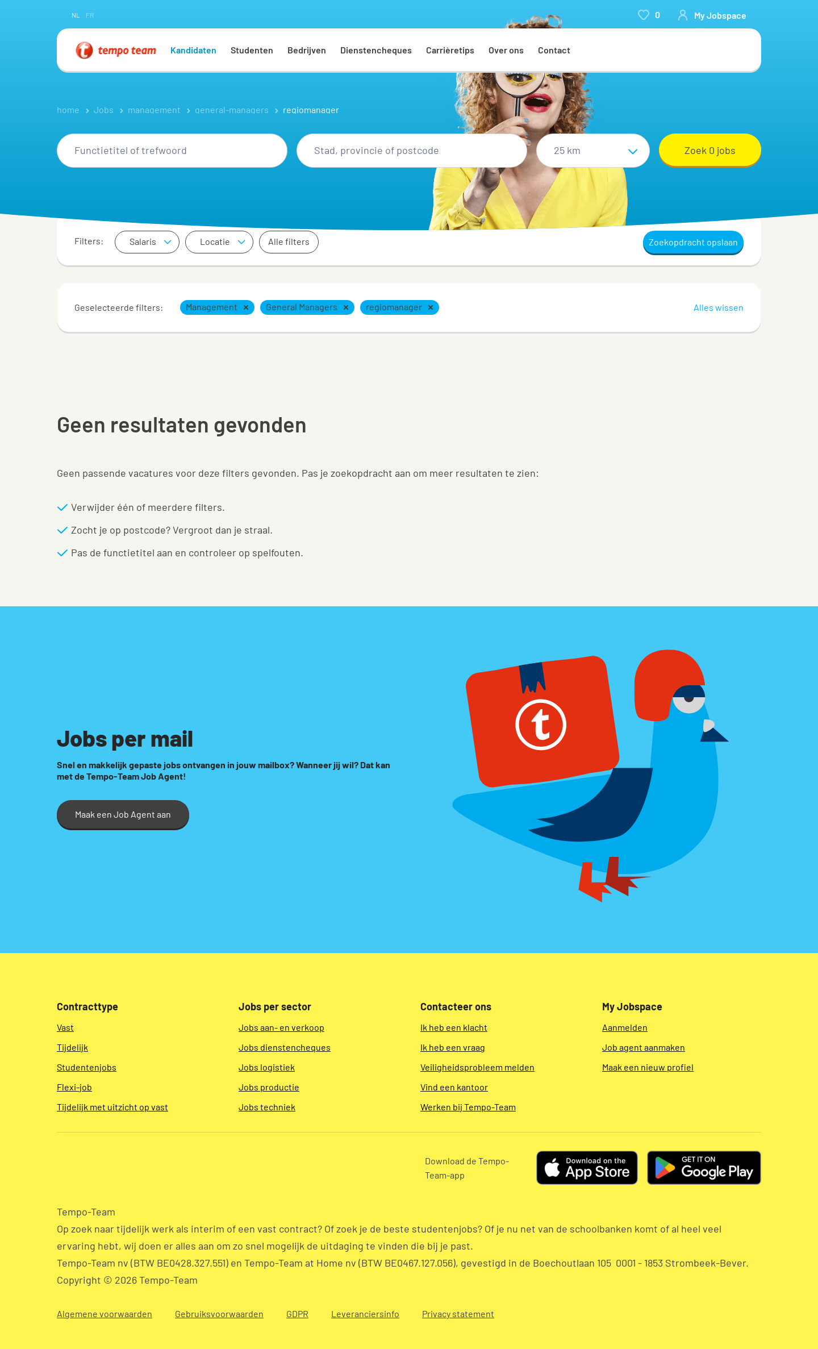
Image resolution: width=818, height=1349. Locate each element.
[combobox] (172, 151)
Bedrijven (306, 49)
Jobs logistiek (267, 1066)
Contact (554, 49)
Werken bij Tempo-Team (468, 1106)
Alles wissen (719, 307)
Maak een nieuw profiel (648, 1066)
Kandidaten (193, 49)
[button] (246, 307)
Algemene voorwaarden (104, 1313)
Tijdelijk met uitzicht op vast (112, 1106)
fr (90, 15)
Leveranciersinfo (365, 1313)
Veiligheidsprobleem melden (477, 1066)
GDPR (297, 1313)
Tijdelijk (72, 1047)
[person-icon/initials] (711, 14)
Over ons (506, 49)
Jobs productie (269, 1086)
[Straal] (593, 151)
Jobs (104, 109)
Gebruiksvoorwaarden (219, 1313)
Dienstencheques (376, 49)
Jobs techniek (267, 1106)
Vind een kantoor (454, 1086)
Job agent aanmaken (643, 1047)
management (154, 109)
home (68, 109)
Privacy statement (458, 1313)
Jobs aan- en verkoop (281, 1027)
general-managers (232, 109)
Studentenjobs (86, 1066)
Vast (65, 1027)
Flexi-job (74, 1086)
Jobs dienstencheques (285, 1047)
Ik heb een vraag (452, 1047)
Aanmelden (625, 1027)
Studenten (252, 49)
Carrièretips (450, 49)
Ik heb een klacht (453, 1027)
